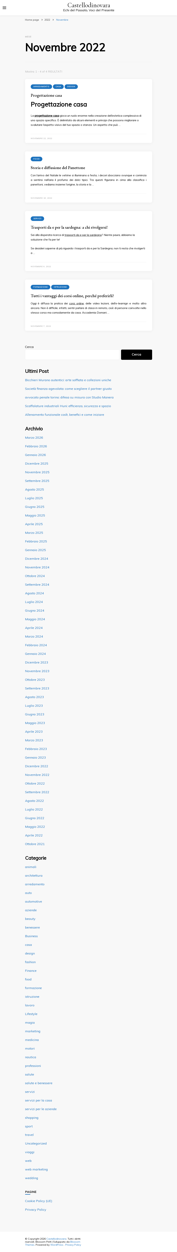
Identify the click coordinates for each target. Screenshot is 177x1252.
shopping (31, 1118)
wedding (31, 1178)
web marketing (36, 1169)
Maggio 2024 (35, 619)
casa (58, 86)
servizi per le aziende (41, 1109)
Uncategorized (36, 1143)
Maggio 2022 (35, 827)
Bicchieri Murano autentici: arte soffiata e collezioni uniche (68, 380)
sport (29, 1126)
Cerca (29, 347)
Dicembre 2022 (36, 766)
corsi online (76, 303)
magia (30, 1022)
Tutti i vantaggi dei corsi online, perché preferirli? (72, 295)
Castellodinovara (88, 5)
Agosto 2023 (34, 697)
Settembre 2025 (37, 481)
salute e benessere (38, 1083)
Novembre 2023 (37, 671)
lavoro (29, 1005)
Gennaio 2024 (35, 654)
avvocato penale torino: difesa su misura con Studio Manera (69, 397)
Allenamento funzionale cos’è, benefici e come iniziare (64, 415)
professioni (33, 1066)
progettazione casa (47, 115)
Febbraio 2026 (36, 446)
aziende (31, 910)
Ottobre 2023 (35, 680)
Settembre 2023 (37, 688)
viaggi (29, 1152)
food (36, 159)
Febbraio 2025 (36, 541)
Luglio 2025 (34, 498)
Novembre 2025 (37, 472)
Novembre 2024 (37, 567)
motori (30, 1048)
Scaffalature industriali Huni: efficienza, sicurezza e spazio (68, 406)
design (71, 86)
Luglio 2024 (34, 602)
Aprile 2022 (34, 835)
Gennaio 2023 (35, 757)
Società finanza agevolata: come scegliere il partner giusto (68, 389)
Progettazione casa (46, 95)
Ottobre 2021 (35, 844)
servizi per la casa (38, 1100)
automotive (33, 901)
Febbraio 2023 (36, 749)
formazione (40, 287)
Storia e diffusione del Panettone (58, 167)
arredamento (41, 86)
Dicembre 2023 (36, 662)
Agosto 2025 (34, 489)
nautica (30, 1057)
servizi (37, 218)
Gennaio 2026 (35, 455)
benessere (32, 927)
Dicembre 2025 (36, 463)
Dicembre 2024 (36, 559)
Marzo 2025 (34, 533)
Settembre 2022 (37, 792)
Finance (31, 971)
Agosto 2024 (34, 593)
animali (30, 867)
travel (29, 1135)
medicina (32, 1040)
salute (29, 1074)
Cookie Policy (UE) (38, 1201)
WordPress (56, 1244)
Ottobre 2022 (35, 783)
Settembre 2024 (37, 585)
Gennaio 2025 (35, 550)
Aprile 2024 (34, 628)
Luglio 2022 (34, 809)
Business (31, 936)
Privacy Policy (35, 1210)
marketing (32, 1031)
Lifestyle (31, 1014)
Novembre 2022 (37, 775)
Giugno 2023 (34, 714)
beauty (30, 919)
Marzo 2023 (34, 740)
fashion (30, 962)
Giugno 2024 (34, 610)
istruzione (60, 287)
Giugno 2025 (34, 507)
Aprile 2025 (34, 524)
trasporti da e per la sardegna (83, 235)
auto (28, 893)
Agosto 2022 (34, 801)
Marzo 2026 (34, 438)
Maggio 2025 (35, 515)
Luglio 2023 (34, 706)
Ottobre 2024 (35, 576)
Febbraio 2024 (36, 645)
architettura (34, 875)
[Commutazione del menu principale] (4, 8)
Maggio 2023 (35, 723)
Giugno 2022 (34, 818)
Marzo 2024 (34, 636)
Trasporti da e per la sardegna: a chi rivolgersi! (69, 227)
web (28, 1161)
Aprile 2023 (34, 731)
